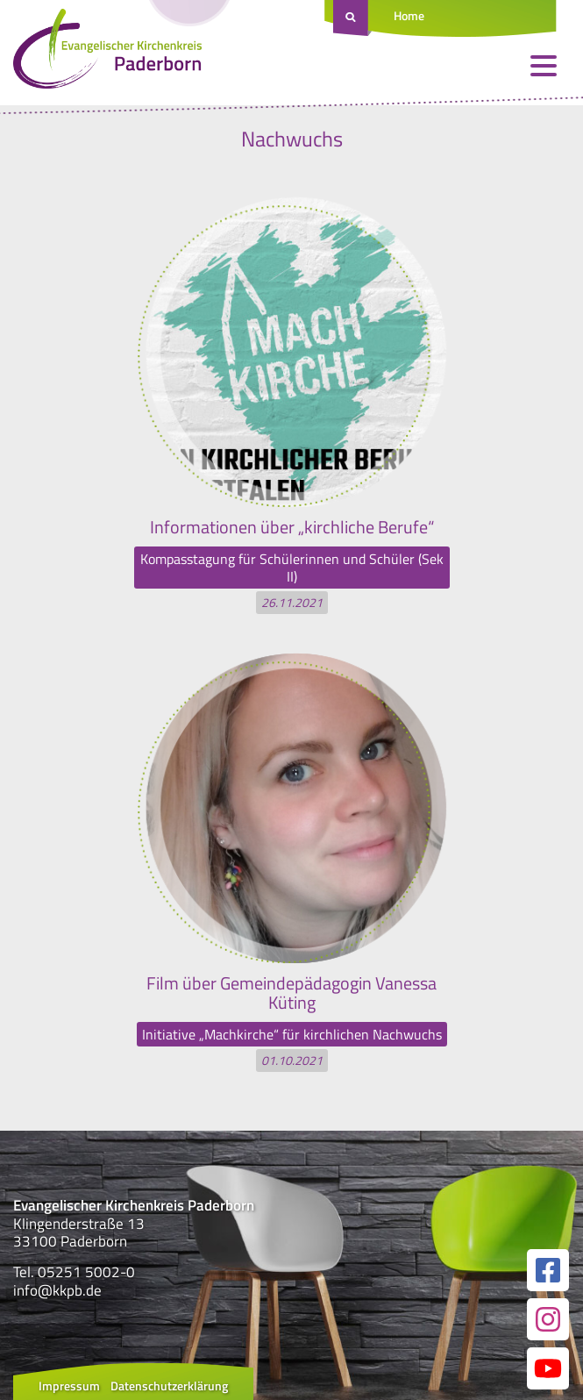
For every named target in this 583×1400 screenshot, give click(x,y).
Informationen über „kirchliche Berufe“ (292, 526)
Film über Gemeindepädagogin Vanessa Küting (291, 992)
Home (409, 15)
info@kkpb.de (57, 1290)
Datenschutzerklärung (169, 1385)
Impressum (69, 1385)
